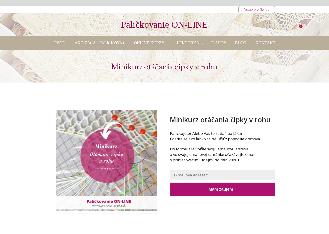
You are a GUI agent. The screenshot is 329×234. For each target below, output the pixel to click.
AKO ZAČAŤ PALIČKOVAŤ (100, 43)
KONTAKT (266, 43)
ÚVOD (59, 43)
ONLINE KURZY (149, 43)
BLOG (240, 43)
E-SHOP (218, 43)
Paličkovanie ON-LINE (164, 24)
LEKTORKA (188, 43)
